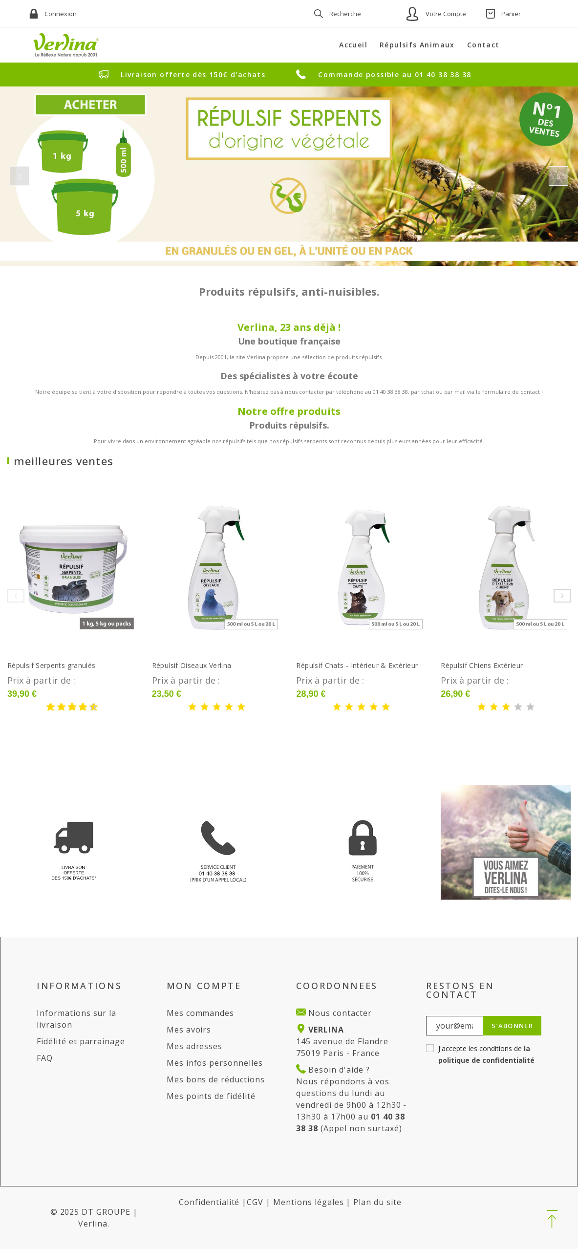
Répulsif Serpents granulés (51, 665)
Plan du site (377, 1202)
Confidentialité (209, 1202)
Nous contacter (338, 1013)
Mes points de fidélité (211, 1096)
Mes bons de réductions (216, 1079)
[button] (551, 1219)
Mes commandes (200, 1013)
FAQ (45, 1058)
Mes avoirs (189, 1029)
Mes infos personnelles (215, 1062)
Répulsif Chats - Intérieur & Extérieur (357, 665)
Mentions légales (308, 1202)
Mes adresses (195, 1046)
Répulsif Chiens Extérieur (482, 665)
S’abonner (512, 1025)
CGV (255, 1202)
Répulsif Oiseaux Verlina (192, 665)
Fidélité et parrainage (81, 1041)
